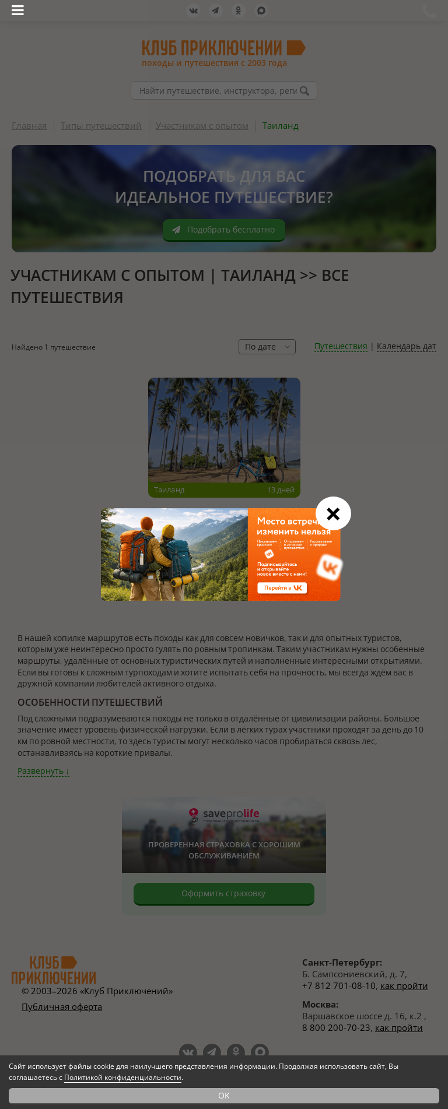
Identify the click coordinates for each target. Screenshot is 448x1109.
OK (224, 1095)
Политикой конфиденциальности (122, 1077)
